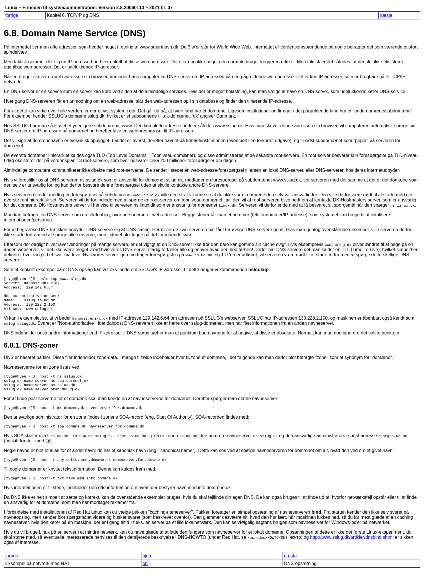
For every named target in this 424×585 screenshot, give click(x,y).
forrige (11, 15)
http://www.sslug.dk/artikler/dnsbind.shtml (352, 550)
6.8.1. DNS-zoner (31, 352)
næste (386, 15)
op (145, 577)
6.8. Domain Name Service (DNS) (74, 33)
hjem (148, 569)
